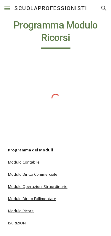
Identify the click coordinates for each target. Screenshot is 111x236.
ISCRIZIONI (17, 223)
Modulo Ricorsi (21, 210)
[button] (7, 8)
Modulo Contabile (24, 162)
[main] (56, 34)
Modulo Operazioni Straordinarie (37, 186)
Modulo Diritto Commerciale (32, 174)
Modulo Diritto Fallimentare (32, 198)
